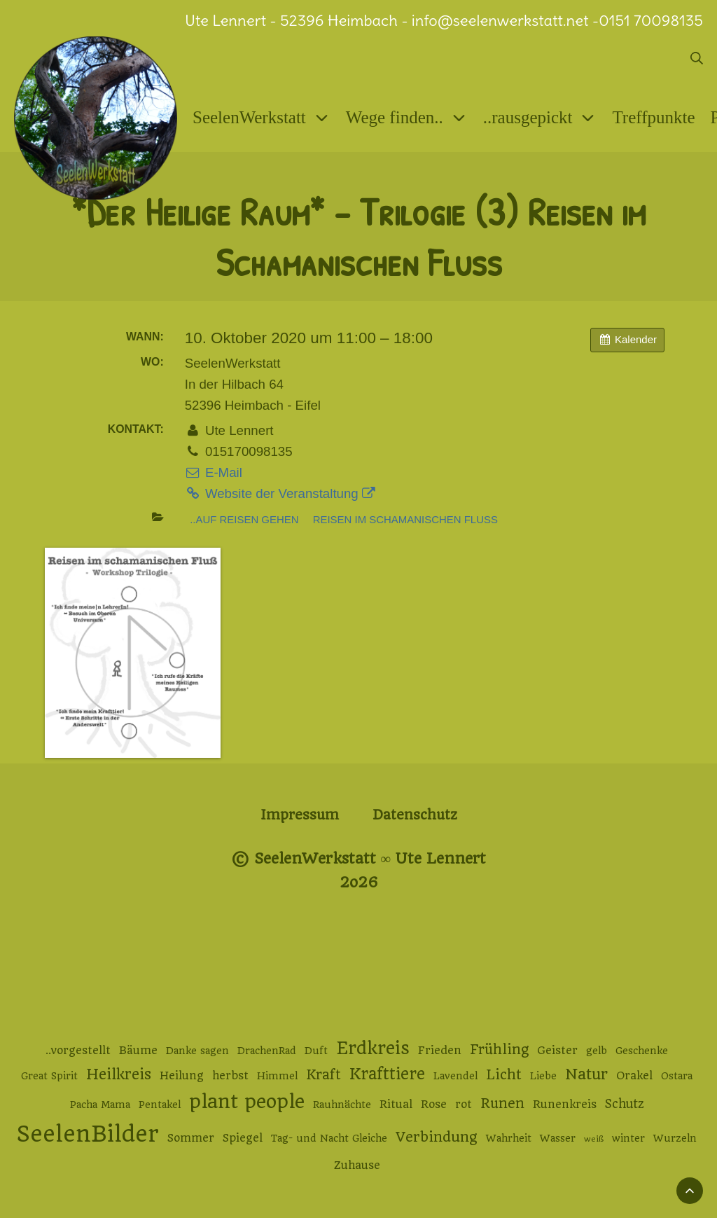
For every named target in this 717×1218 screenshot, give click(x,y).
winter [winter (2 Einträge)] (628, 1138)
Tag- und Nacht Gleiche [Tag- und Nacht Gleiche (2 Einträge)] (329, 1138)
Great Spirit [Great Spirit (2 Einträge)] (49, 1075)
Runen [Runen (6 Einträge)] (502, 1103)
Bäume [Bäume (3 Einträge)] (138, 1050)
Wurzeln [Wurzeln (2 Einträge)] (675, 1138)
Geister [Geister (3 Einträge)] (557, 1050)
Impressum (299, 815)
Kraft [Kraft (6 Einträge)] (323, 1075)
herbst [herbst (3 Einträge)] (230, 1076)
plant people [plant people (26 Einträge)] (247, 1102)
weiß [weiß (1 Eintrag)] (594, 1139)
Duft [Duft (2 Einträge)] (316, 1050)
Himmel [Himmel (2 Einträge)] (277, 1075)
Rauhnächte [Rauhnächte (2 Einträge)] (342, 1104)
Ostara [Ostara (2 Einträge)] (676, 1075)
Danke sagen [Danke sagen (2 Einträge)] (197, 1050)
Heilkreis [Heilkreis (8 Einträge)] (118, 1074)
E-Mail (213, 472)
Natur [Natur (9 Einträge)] (586, 1074)
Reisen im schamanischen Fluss (405, 519)
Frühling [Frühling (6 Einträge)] (499, 1049)
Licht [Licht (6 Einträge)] (504, 1075)
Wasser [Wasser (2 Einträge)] (558, 1138)
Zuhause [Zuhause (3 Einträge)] (357, 1165)
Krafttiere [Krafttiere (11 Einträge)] (387, 1074)
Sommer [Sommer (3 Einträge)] (190, 1138)
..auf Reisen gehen (244, 519)
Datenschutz (415, 815)
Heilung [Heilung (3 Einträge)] (182, 1076)
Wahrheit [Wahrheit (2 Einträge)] (508, 1138)
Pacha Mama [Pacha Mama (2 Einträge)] (100, 1104)
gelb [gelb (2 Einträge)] (596, 1050)
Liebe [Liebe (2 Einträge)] (543, 1075)
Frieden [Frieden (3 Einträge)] (439, 1050)
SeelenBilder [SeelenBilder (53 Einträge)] (88, 1134)
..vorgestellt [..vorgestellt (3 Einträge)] (78, 1050)
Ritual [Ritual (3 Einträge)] (396, 1104)
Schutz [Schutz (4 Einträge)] (624, 1104)
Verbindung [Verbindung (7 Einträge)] (437, 1137)
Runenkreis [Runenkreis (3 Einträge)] (565, 1104)
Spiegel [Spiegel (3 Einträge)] (243, 1138)
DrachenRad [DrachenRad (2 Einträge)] (266, 1050)
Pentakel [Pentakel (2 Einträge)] (160, 1104)
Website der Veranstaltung (280, 493)
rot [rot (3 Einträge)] (463, 1104)
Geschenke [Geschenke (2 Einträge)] (641, 1050)
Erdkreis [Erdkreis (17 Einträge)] (373, 1048)
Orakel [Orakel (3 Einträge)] (634, 1076)
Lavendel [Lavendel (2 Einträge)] (455, 1075)
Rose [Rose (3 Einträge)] (434, 1104)
